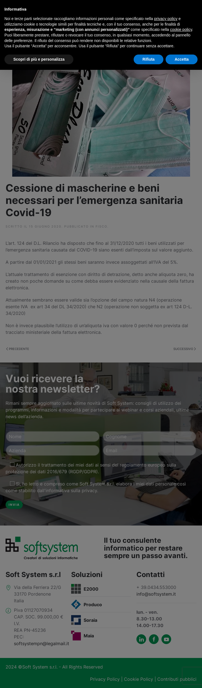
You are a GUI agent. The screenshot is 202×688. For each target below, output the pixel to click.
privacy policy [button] (166, 18)
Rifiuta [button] (149, 59)
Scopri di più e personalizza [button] (38, 59)
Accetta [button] (181, 59)
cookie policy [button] (181, 29)
